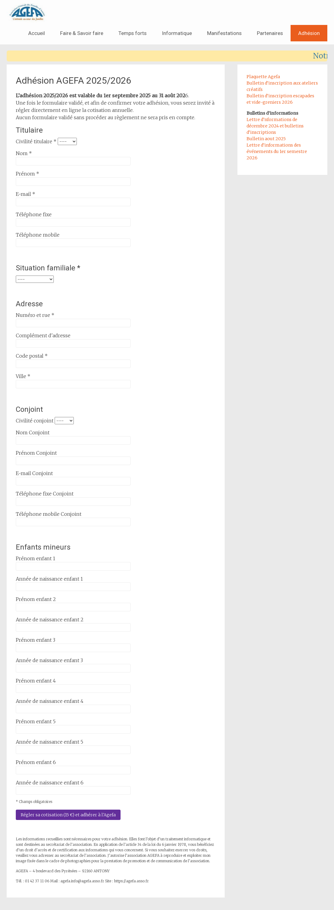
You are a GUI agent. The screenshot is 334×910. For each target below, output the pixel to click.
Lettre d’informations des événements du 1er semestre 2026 (277, 151)
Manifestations (224, 33)
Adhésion (309, 33)
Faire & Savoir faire (81, 33)
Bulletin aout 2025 (266, 138)
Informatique (177, 33)
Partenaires (270, 33)
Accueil (36, 33)
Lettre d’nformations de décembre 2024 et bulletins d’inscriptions (275, 126)
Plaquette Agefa (263, 76)
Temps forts (132, 33)
